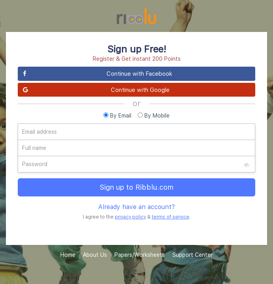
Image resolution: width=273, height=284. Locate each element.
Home (67, 254)
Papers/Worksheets (139, 254)
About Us (95, 254)
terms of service (170, 217)
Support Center (192, 254)
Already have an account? (136, 206)
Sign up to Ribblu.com (137, 187)
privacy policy (130, 217)
